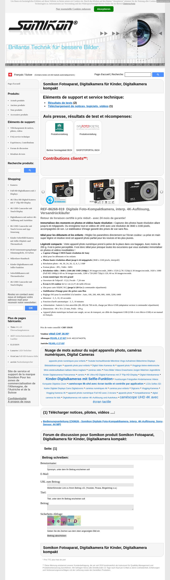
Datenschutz (129, 4)
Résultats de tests (17, 154)
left (43, 191)
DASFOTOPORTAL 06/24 (88, 150)
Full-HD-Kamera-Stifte (24, 356)
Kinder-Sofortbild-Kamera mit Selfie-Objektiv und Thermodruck (22, 241)
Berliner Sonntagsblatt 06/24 (59, 150)
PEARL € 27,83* (58, 338)
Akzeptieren (103, 9)
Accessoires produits (19, 115)
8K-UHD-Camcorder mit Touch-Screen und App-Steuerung (21, 229)
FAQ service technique (20, 137)
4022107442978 (78, 338)
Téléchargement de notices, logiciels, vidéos (78, 106)
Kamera (13, 185)
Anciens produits (17, 105)
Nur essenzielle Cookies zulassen (73, 9)
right (161, 191)
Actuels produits (17, 100)
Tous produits (16, 110)
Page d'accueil (102, 74)
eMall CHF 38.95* (59, 333)
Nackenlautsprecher (21, 362)
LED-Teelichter (20, 350)
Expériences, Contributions (22, 142)
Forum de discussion (19, 148)
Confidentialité (17, 398)
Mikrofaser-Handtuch (19, 258)
